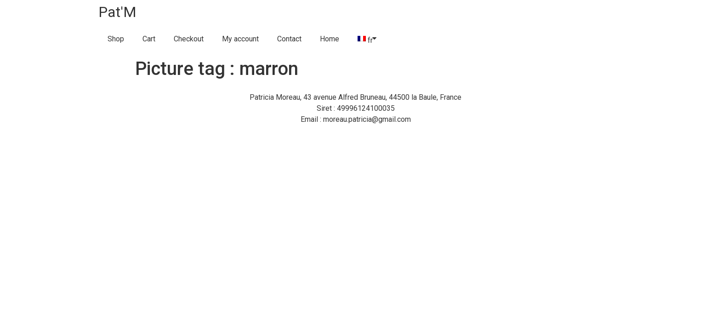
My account (240, 38)
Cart (148, 38)
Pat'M (117, 12)
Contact (289, 38)
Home (329, 38)
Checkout (189, 38)
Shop (116, 38)
